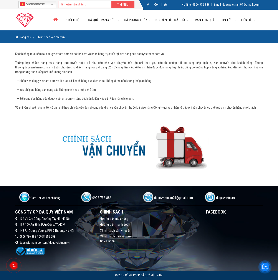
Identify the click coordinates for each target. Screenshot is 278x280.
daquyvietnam (225, 198)
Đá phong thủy (135, 20)
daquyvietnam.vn (59, 243)
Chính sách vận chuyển (115, 230)
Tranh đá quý (203, 20)
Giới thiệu (73, 20)
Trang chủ (25, 37)
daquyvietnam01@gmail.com (241, 4)
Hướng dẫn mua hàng (114, 219)
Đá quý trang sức (102, 20)
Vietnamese (32, 4)
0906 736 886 (201, 4)
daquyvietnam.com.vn (33, 243)
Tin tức (227, 20)
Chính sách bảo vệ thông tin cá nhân (116, 238)
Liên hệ (246, 20)
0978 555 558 (47, 237)
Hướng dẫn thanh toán (115, 225)
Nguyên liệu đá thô (170, 20)
